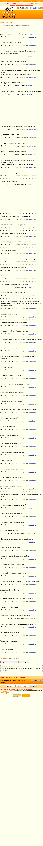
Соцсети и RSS (20, 5)
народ (30, 94)
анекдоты (10, 680)
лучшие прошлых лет (11, 677)
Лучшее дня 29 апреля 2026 (8, 3)
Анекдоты (4, 1)
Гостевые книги (29, 5)
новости (31, 689)
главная (3, 680)
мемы (24, 680)
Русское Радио (32, 37)
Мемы (21, 1)
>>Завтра (16, 658)
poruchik (30, 56)
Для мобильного (20, 3)
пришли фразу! (37, 680)
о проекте (18, 689)
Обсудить (18, 37)
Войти (33, 3)
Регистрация (39, 3)
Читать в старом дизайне (9, 29)
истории (18, 680)
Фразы (30, 1)
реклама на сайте (5, 689)
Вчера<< (3, 658)
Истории (13, 1)
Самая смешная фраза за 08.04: (12, 666)
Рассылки (12, 5)
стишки (2, 682)
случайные (22, 677)
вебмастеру (25, 689)
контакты (13, 689)
